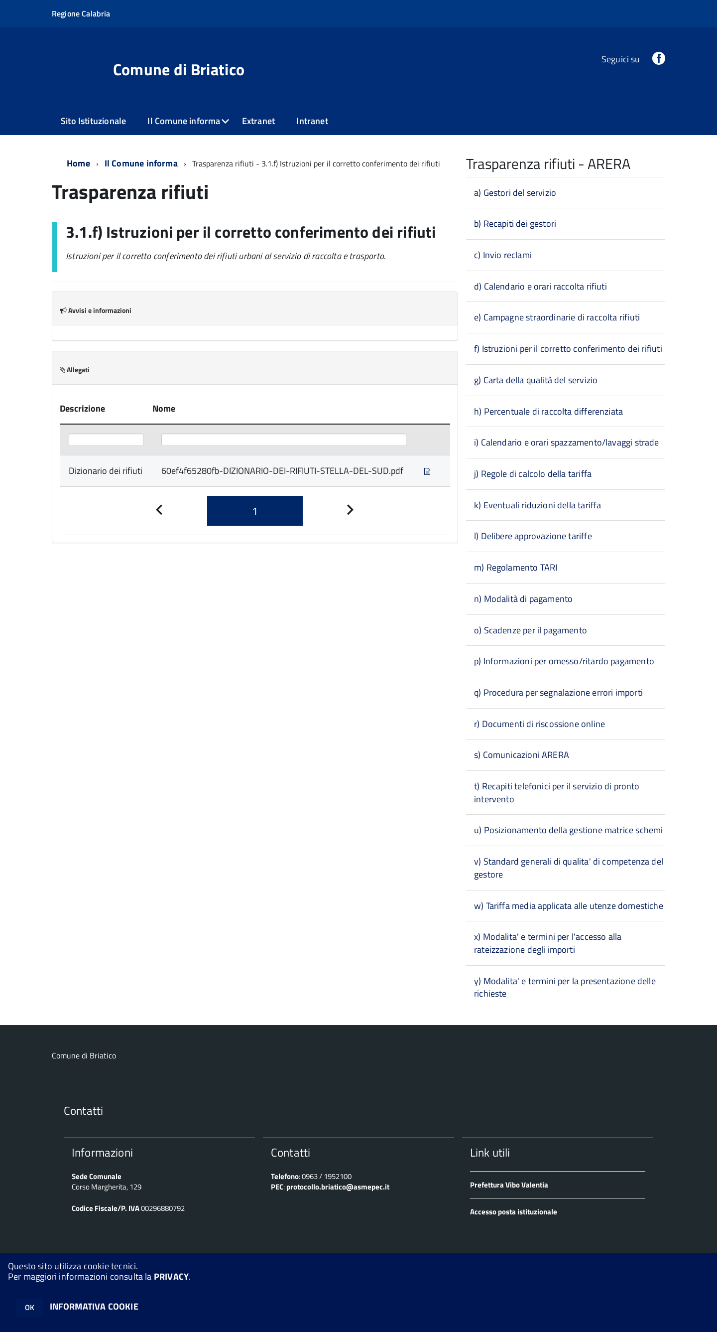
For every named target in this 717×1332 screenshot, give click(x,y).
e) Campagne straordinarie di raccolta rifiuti (557, 317)
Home (78, 163)
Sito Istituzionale (93, 121)
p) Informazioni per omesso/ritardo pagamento (564, 661)
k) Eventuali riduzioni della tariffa (537, 505)
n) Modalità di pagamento (523, 598)
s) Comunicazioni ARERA (521, 754)
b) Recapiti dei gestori (515, 223)
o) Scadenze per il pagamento (530, 630)
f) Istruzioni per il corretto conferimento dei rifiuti (568, 348)
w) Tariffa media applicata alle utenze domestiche (568, 905)
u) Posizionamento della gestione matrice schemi (568, 830)
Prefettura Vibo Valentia (509, 1184)
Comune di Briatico (179, 69)
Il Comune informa (183, 121)
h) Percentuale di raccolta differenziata (548, 411)
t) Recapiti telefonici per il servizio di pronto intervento (557, 792)
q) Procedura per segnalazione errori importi (558, 692)
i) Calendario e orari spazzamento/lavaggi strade (566, 442)
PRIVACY (171, 1276)
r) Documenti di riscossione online (539, 724)
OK (29, 1307)
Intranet (312, 121)
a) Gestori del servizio (515, 192)
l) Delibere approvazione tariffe (533, 536)
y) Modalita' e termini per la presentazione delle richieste (565, 987)
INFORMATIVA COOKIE (94, 1306)
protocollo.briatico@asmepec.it (337, 1186)
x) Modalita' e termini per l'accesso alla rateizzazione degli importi (547, 943)
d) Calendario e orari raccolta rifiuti (540, 286)
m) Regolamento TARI (515, 567)
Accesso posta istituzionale (513, 1211)
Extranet (258, 121)
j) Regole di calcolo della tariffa (533, 473)
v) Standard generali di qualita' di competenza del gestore (568, 868)
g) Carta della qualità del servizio (536, 380)
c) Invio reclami (503, 255)
